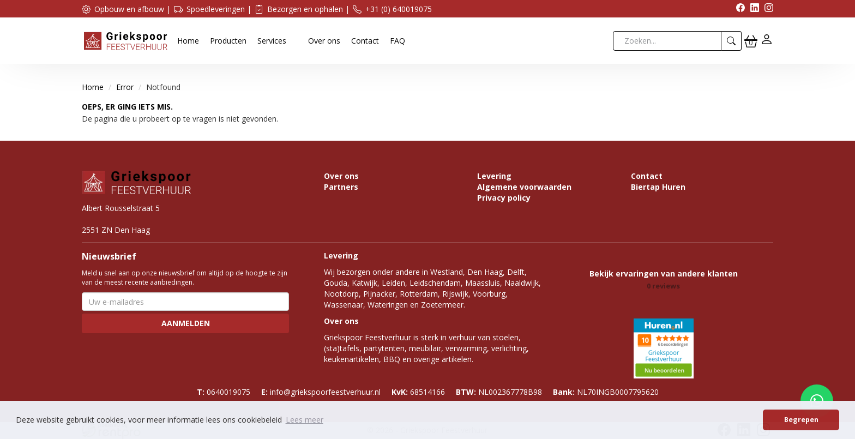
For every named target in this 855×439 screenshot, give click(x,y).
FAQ (397, 40)
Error (125, 87)
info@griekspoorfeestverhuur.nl (321, 392)
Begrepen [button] (801, 419)
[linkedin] (752, 9)
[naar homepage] (125, 40)
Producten (228, 40)
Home (188, 40)
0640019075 (223, 392)
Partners (341, 187)
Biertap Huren (658, 187)
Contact (365, 40)
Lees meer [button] (304, 419)
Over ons (324, 40)
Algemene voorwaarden (524, 187)
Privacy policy (504, 198)
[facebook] (738, 9)
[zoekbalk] (667, 41)
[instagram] (766, 9)
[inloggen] (766, 41)
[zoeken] (731, 41)
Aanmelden (185, 323)
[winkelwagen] (750, 40)
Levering (494, 176)
